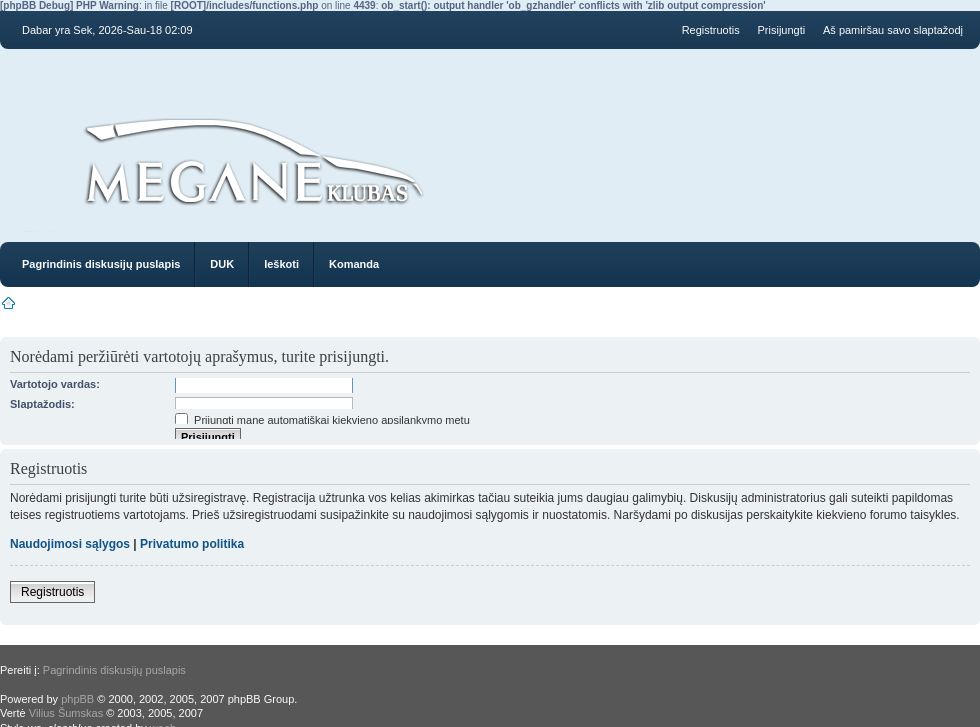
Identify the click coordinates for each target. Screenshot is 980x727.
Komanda (354, 264)
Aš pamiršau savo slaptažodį (893, 30)
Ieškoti (281, 264)
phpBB (77, 699)
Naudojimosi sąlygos (70, 544)
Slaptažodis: (42, 404)
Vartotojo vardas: (55, 384)
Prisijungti (782, 30)
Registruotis (711, 30)
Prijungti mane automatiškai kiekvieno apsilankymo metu (322, 420)
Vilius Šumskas (66, 713)
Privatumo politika (192, 544)
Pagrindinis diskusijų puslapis (101, 264)
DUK (222, 264)
